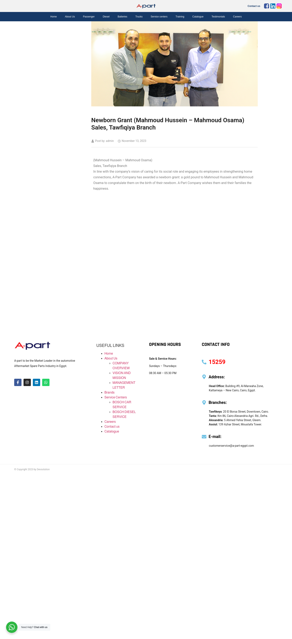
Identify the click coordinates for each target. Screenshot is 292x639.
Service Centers (115, 397)
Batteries (122, 16)
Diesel (106, 16)
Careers (237, 16)
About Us (70, 16)
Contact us (254, 6)
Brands (109, 392)
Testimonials (218, 16)
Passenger (88, 16)
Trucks (139, 16)
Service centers (159, 16)
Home (53, 16)
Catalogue (198, 16)
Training (180, 16)
